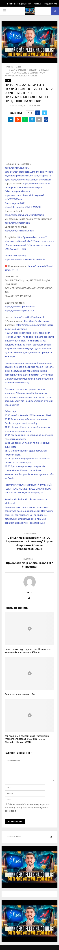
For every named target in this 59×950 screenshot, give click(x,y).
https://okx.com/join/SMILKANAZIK (23, 207)
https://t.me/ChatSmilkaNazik (29, 317)
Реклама (37, 4)
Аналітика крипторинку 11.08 (20, 694)
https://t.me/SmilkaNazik (17, 222)
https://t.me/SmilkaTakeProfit (19, 230)
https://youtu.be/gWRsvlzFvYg (20, 306)
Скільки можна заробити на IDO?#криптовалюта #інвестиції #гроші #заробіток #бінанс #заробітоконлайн (29, 543)
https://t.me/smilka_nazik (36, 321)
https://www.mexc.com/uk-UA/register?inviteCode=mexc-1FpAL (27, 187)
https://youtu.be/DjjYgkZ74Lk (19, 310)
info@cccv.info (50, 4)
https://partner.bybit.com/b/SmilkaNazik (31, 179)
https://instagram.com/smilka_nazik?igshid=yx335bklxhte (29, 341)
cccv (9, 105)
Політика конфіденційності (19, 4)
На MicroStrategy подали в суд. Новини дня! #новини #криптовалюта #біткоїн (28, 650)
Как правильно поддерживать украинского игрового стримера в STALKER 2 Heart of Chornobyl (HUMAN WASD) (27, 739)
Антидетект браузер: (16, 255)
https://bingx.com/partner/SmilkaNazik (24, 215)
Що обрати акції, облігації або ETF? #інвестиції (29, 565)
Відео (7, 80)
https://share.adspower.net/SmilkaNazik (25, 259)
